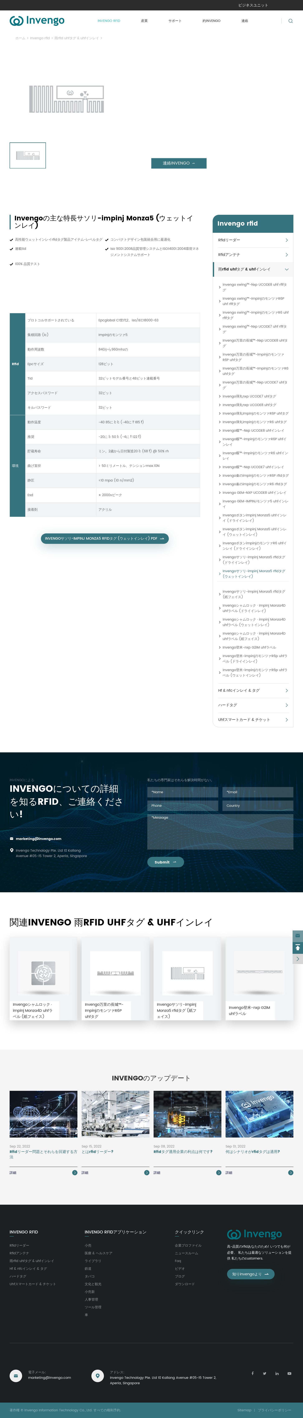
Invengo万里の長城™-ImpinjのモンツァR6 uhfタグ (255, 371)
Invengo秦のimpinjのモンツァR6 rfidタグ (255, 484)
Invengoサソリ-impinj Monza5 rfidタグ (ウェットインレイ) (152, 38)
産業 (144, 21)
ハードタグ (227, 705)
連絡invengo (179, 163)
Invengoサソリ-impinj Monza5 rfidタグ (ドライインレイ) (254, 559)
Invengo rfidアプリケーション (115, 1232)
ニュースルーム (186, 1253)
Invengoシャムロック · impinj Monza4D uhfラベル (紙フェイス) (254, 636)
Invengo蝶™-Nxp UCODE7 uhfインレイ (253, 467)
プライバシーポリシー (274, 1410)
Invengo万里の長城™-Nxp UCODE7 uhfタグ (255, 385)
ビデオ (180, 1268)
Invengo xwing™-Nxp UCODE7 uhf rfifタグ (255, 329)
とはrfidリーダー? (98, 1152)
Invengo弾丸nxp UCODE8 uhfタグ (249, 405)
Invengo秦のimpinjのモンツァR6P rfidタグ (256, 475)
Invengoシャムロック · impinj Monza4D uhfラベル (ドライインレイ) (254, 608)
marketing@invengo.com (38, 839)
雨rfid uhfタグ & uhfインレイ (76, 38)
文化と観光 (93, 1284)
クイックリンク (189, 1232)
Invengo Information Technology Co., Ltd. (58, 1410)
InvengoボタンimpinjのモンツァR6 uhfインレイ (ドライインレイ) (255, 546)
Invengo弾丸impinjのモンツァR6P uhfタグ (256, 413)
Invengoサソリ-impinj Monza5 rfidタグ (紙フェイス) (254, 594)
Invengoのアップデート (151, 1078)
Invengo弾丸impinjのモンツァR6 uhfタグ (255, 422)
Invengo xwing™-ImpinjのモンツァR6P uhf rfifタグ (253, 301)
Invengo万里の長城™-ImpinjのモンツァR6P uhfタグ (253, 357)
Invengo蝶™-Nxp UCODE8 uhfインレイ (253, 430)
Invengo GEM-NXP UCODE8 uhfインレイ (255, 492)
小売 (88, 1245)
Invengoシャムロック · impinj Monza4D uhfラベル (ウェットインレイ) (254, 622)
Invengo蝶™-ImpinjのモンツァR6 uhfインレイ (255, 455)
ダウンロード (185, 1284)
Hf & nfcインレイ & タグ (239, 690)
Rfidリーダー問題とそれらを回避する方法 (43, 1154)
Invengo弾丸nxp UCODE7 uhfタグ (249, 396)
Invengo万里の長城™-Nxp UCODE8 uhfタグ (255, 343)
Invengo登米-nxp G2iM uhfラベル (249, 647)
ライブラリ (93, 1261)
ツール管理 (93, 1307)
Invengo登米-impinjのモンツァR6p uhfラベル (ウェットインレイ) (255, 672)
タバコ (90, 1276)
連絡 (244, 21)
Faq (178, 1261)
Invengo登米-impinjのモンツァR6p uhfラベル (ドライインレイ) (255, 658)
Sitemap (244, 1410)
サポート (175, 21)
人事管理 (91, 1299)
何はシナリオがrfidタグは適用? (253, 1152)
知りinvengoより (250, 1274)
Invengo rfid (109, 21)
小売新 (90, 1292)
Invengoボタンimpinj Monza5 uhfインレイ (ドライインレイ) (255, 518)
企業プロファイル (188, 1245)
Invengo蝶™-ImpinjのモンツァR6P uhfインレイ (255, 441)
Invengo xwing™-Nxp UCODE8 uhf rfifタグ (255, 287)
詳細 (43, 1172)
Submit (166, 862)
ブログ (180, 1276)
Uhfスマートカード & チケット (244, 719)
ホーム (20, 38)
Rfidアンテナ (229, 254)
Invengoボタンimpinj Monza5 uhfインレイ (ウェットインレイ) (255, 532)
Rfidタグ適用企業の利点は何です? (183, 1152)
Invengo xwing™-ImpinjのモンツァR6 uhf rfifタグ (256, 315)
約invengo (212, 21)
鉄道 (88, 1268)
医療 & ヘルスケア (98, 1253)
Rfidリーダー (229, 240)
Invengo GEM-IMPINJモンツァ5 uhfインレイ (255, 504)
